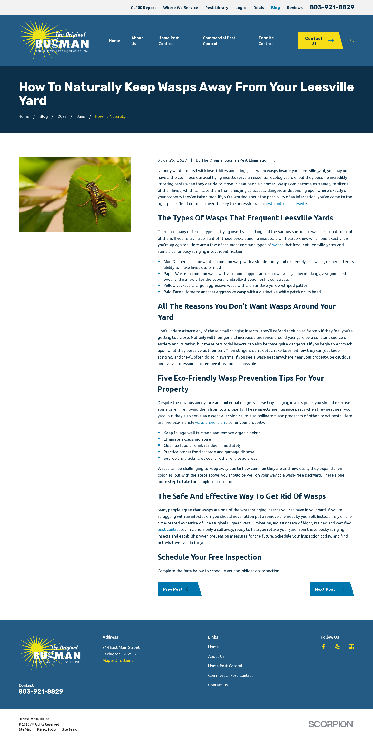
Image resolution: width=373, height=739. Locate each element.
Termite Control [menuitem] (266, 40)
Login (241, 7)
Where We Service (180, 7)
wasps (277, 244)
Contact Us (218, 685)
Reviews (295, 7)
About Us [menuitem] (137, 40)
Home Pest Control (225, 666)
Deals (258, 7)
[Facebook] (323, 646)
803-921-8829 (332, 7)
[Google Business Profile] (351, 646)
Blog (275, 7)
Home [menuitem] (114, 40)
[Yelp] (337, 646)
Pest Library (216, 7)
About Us (216, 656)
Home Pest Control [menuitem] (168, 40)
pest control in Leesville (286, 203)
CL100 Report (143, 7)
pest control (169, 529)
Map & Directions (118, 660)
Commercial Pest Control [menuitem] (219, 40)
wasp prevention (210, 422)
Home (213, 646)
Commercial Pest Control (230, 675)
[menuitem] (25, 729)
